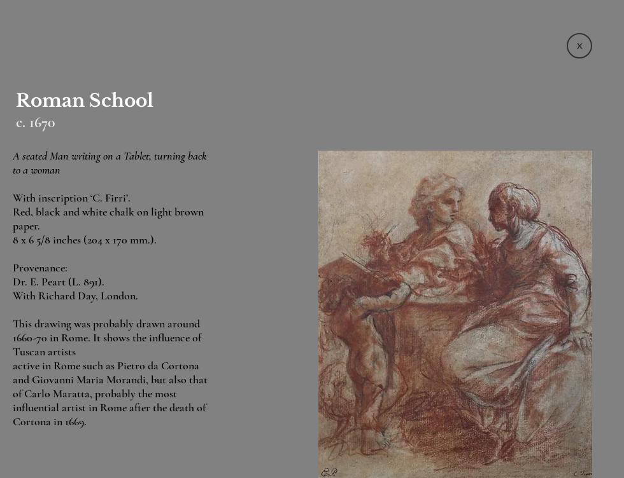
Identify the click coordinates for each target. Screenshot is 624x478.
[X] (579, 45)
